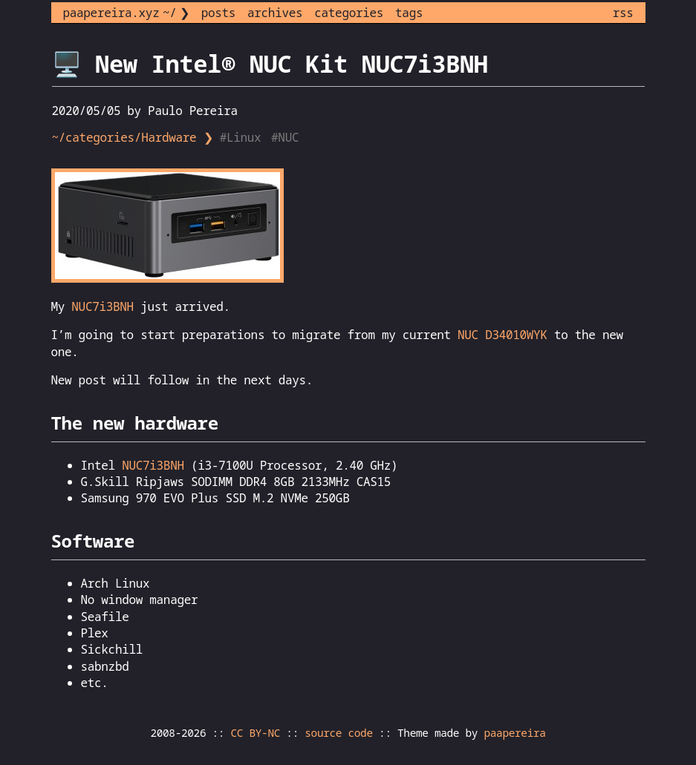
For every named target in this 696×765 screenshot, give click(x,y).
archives (274, 12)
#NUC (286, 137)
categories (348, 12)
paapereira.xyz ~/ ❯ (126, 12)
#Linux (242, 137)
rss (623, 12)
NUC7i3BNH (102, 306)
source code (338, 733)
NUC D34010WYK (502, 334)
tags (409, 12)
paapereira (514, 733)
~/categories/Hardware (124, 137)
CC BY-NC (256, 733)
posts (218, 12)
